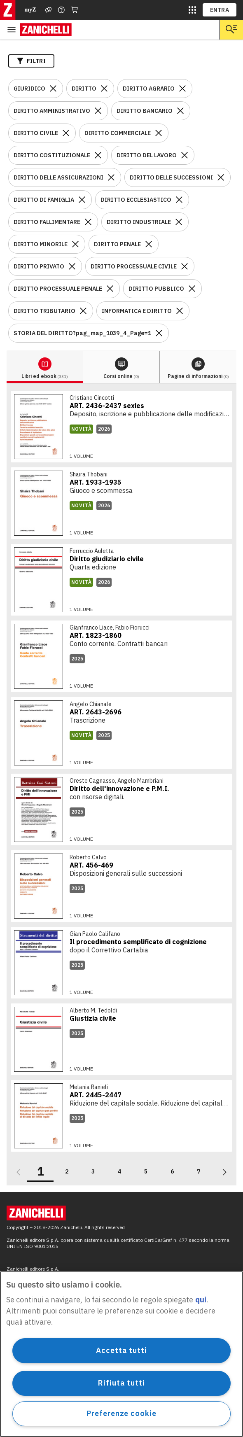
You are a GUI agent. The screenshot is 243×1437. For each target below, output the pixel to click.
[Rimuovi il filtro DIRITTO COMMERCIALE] (158, 133)
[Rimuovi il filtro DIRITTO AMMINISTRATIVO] (98, 110)
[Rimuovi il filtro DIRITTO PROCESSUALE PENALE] (109, 288)
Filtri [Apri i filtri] (31, 61)
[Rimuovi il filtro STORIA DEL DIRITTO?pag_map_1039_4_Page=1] (159, 333)
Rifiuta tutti (121, 1383)
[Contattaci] (61, 10)
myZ (30, 10)
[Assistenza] (48, 10)
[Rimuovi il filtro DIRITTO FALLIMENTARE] (88, 221)
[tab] (45, 367)
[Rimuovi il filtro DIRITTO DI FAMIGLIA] (81, 199)
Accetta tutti (121, 1350)
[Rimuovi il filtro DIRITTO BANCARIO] (180, 110)
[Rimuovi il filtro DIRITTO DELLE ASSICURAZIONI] (111, 177)
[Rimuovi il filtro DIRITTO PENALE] (148, 244)
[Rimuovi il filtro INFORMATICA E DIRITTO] (179, 310)
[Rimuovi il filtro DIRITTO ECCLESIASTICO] (179, 199)
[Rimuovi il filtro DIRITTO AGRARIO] (182, 88)
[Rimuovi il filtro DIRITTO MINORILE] (75, 244)
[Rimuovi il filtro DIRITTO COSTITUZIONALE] (98, 155)
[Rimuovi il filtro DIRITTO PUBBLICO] (191, 288)
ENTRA (219, 10)
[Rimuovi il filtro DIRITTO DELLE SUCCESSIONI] (220, 177)
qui (200, 1299)
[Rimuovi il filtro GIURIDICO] (53, 88)
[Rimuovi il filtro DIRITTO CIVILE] (65, 133)
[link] (121, 426)
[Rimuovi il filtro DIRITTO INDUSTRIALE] (178, 221)
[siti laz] (192, 10)
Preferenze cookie (121, 1413)
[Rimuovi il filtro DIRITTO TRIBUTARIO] (83, 310)
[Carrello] (74, 10)
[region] (121, 1354)
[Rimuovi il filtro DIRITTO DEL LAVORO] (184, 155)
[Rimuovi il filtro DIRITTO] (104, 88)
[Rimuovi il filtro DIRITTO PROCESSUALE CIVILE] (184, 266)
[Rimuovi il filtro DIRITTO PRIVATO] (72, 266)
